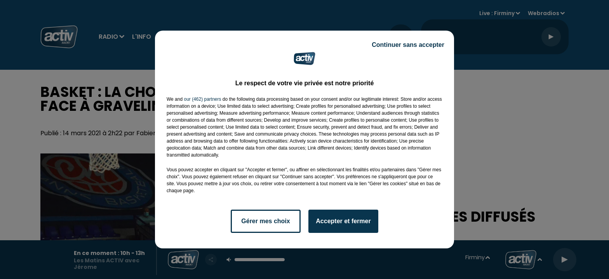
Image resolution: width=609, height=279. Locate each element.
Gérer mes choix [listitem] (265, 221)
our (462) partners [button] (202, 99)
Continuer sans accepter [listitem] (408, 44)
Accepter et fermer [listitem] (343, 221)
